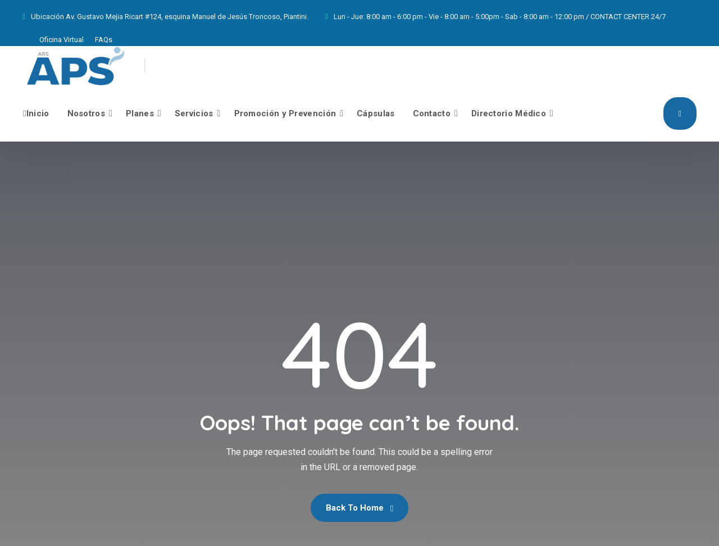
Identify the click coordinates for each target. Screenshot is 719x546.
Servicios (194, 113)
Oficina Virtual (61, 39)
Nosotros (86, 113)
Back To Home (359, 508)
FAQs (103, 39)
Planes (140, 113)
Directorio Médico (508, 113)
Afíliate (680, 113)
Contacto (431, 113)
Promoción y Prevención (285, 113)
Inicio (36, 113)
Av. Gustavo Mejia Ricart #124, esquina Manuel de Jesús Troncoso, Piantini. (187, 16)
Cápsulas (375, 113)
